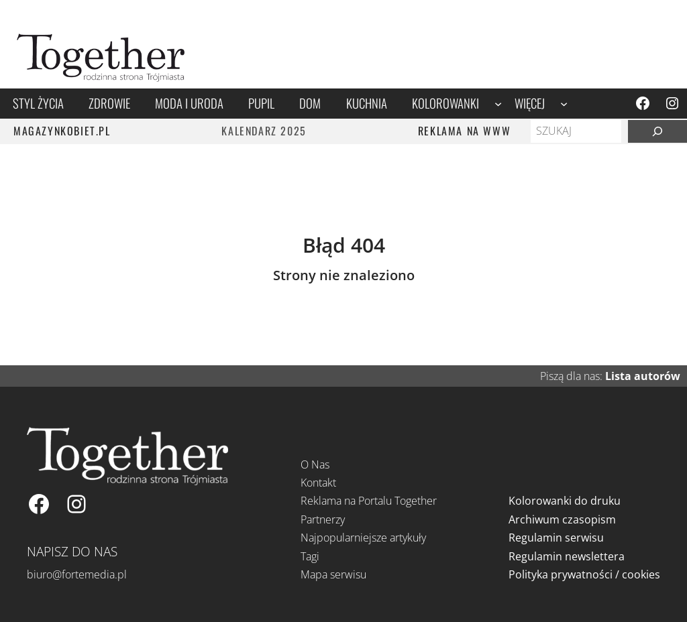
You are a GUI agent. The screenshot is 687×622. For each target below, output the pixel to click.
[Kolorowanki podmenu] (498, 103)
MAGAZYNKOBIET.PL (62, 131)
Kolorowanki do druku (565, 500)
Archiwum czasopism (562, 519)
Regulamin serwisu (556, 537)
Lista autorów (642, 376)
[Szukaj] (657, 131)
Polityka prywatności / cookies (584, 574)
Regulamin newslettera (567, 556)
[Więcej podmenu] (564, 103)
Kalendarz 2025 (263, 131)
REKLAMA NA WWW (464, 131)
